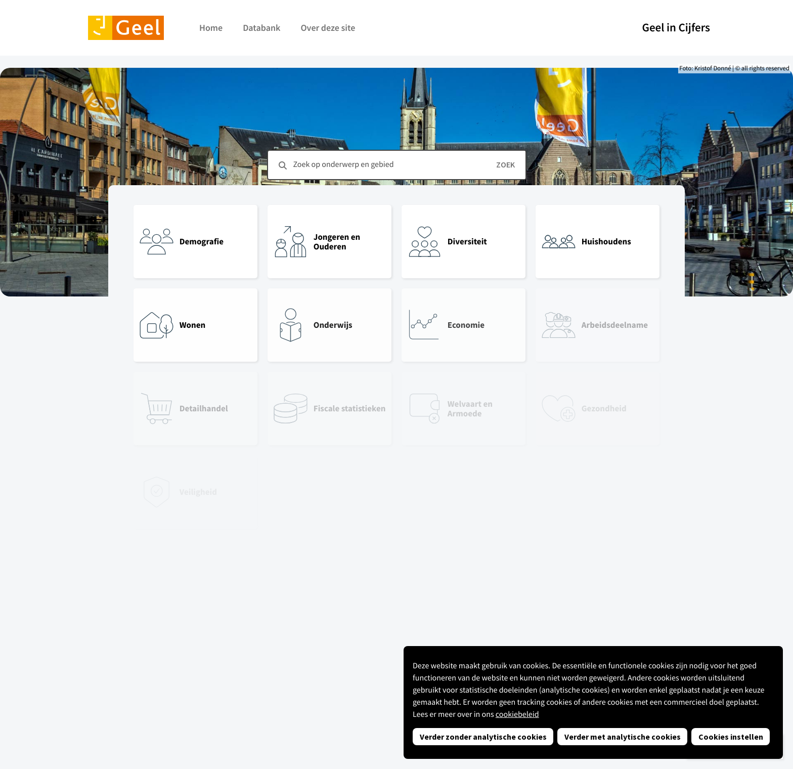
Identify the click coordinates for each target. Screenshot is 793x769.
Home (211, 27)
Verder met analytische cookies (622, 737)
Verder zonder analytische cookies (483, 737)
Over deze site (327, 27)
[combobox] (396, 165)
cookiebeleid (517, 714)
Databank (261, 27)
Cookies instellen (730, 737)
